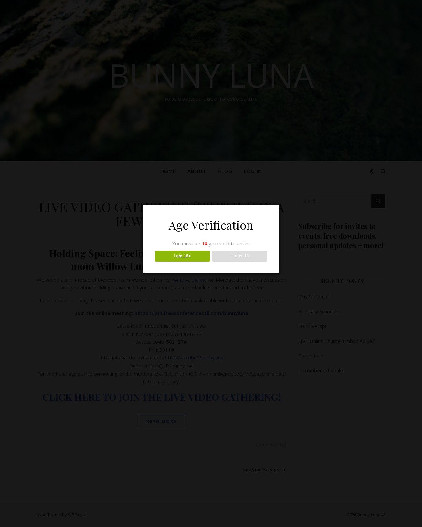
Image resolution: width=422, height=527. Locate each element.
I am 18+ (182, 255)
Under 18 (239, 255)
